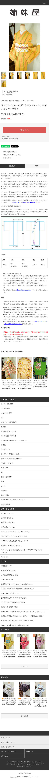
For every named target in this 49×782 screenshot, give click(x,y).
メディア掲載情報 (7, 579)
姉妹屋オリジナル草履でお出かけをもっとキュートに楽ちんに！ (23, 611)
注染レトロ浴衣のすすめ (9, 607)
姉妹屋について (6, 566)
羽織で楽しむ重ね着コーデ (10, 593)
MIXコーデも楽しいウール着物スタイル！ (15, 625)
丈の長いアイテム (11, 92)
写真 (36, 166)
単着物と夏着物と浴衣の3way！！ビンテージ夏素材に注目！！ (22, 616)
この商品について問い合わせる (10, 155)
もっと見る (9, 94)
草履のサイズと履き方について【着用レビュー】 (17, 620)
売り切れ (24, 130)
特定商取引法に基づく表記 (10, 138)
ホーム (3, 91)
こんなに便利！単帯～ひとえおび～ (13, 602)
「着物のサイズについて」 (23, 290)
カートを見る (29, 751)
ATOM (30, 766)
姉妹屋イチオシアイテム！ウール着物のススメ (26, 202)
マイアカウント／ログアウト (8, 751)
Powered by (24, 777)
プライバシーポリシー (26, 764)
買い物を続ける (6, 158)
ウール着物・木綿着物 (12, 91)
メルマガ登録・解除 (38, 764)
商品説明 (12, 166)
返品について (6, 136)
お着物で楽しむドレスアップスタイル (14, 598)
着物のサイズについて (8, 570)
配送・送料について (28, 761)
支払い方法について (17, 761)
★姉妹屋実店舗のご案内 (9, 575)
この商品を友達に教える (8, 152)
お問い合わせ (4, 756)
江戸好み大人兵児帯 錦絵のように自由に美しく (17, 589)
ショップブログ (20, 766)
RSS (27, 766)
